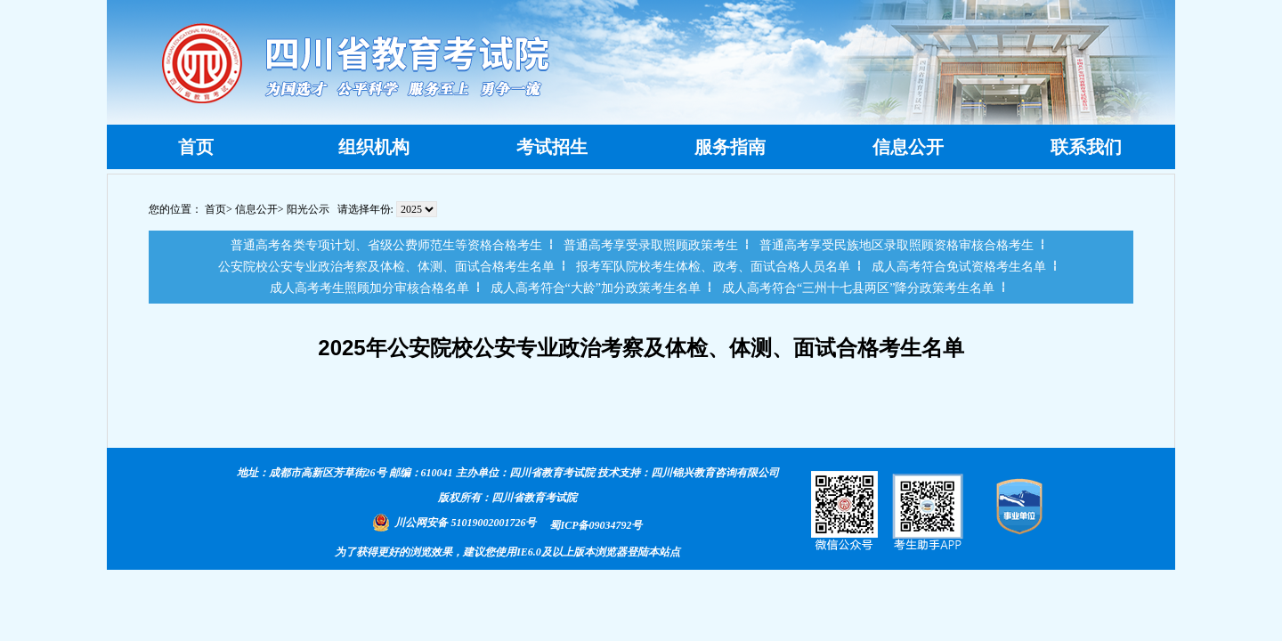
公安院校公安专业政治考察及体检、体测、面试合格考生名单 (386, 266)
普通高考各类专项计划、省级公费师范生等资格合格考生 (386, 245)
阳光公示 (308, 209)
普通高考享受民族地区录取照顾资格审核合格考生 (896, 245)
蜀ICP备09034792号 (595, 525)
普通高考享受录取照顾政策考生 (651, 245)
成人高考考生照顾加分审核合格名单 (369, 288)
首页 (215, 209)
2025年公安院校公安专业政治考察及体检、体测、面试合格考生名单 (640, 348)
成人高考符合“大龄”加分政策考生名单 (596, 288)
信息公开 (256, 209)
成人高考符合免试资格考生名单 (959, 266)
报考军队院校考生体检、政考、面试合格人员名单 (713, 266)
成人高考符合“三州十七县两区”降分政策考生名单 (858, 288)
